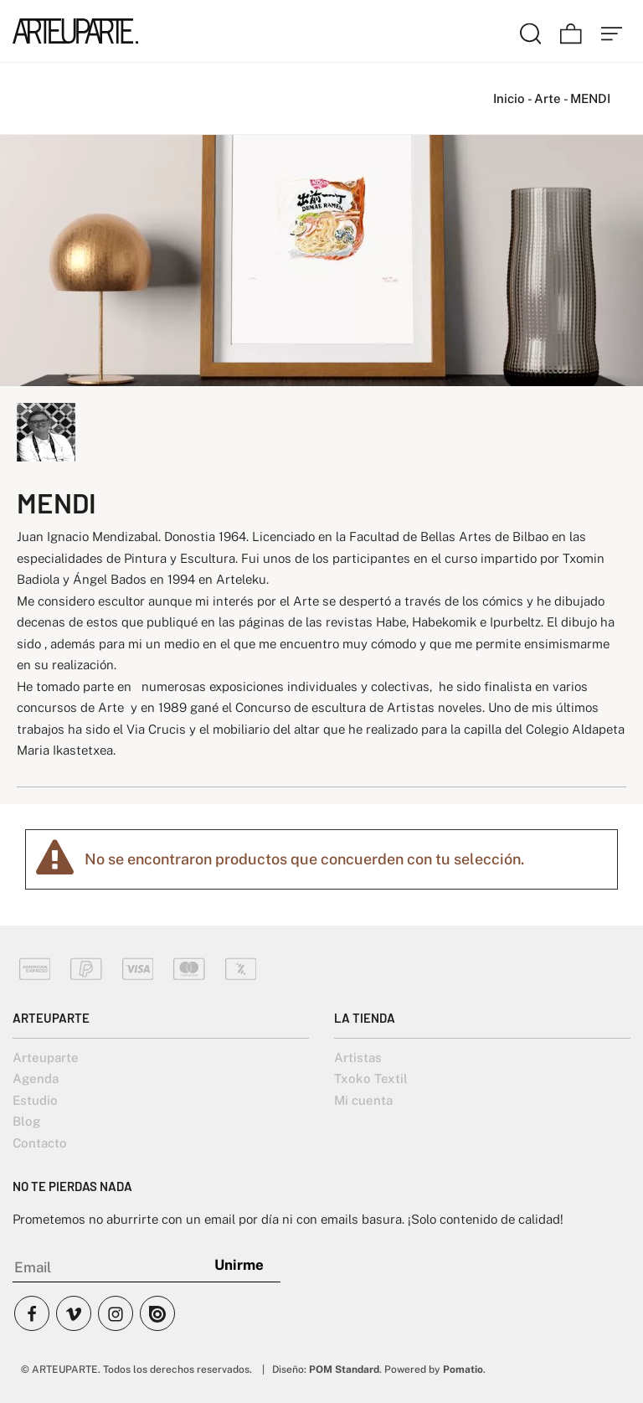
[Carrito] (571, 31)
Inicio (509, 98)
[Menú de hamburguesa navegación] (612, 31)
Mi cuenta (363, 1100)
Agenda (36, 1078)
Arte (547, 98)
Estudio (35, 1100)
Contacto (40, 1143)
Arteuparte (46, 1057)
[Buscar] (531, 31)
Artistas (358, 1057)
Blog (26, 1121)
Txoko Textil (371, 1078)
